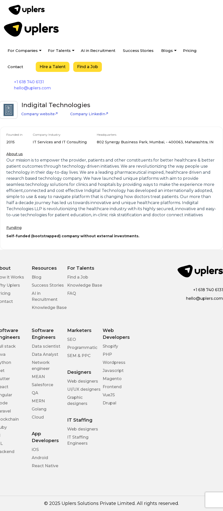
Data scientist (46, 346)
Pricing (190, 50)
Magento (112, 378)
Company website (39, 114)
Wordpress (114, 362)
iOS (35, 449)
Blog (36, 277)
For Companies (23, 50)
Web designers (82, 381)
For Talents (59, 50)
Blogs (167, 50)
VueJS (109, 394)
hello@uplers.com (32, 88)
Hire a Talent (53, 66)
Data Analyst (45, 354)
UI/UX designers (84, 389)
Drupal (109, 403)
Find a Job (87, 66)
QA (35, 392)
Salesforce (42, 384)
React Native (45, 465)
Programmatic (82, 347)
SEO (71, 339)
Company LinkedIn (89, 114)
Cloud (38, 417)
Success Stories (138, 50)
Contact (15, 66)
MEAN (38, 376)
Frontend (112, 386)
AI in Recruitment (98, 50)
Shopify (110, 346)
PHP (107, 354)
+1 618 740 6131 (29, 82)
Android (40, 457)
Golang (39, 409)
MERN (38, 401)
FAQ (71, 293)
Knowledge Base (49, 307)
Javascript (113, 370)
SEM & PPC (79, 355)
